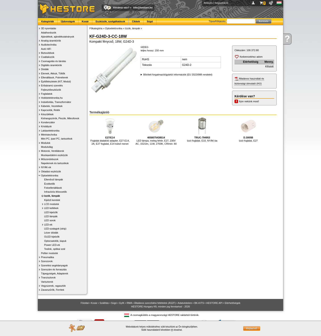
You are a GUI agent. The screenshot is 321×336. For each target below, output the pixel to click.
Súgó (150, 21)
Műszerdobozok (49, 159)
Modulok (45, 143)
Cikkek (136, 21)
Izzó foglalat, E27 (248, 129)
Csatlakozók (47, 57)
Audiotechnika (48, 44)
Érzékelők (49, 183)
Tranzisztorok (48, 277)
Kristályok (46, 126)
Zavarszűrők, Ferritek (52, 289)
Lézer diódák (51, 232)
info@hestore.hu (142, 7)
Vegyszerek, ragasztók (53, 285)
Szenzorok (47, 261)
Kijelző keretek (52, 200)
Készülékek (47, 114)
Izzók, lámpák (52, 195)
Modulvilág (47, 147)
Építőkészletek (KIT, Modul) (56, 81)
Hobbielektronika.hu (52, 97)
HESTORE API (214, 303)
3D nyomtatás (48, 28)
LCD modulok (51, 204)
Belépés (208, 3)
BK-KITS (199, 303)
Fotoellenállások (53, 187)
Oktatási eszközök (51, 171)
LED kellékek (51, 208)
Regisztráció (221, 3)
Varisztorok (47, 281)
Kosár (85, 21)
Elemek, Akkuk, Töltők (53, 73)
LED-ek (48, 224)
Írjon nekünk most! (249, 101)
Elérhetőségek (232, 303)
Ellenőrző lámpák (53, 179)
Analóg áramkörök (51, 40)
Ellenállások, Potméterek (54, 77)
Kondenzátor (48, 122)
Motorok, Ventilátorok (52, 151)
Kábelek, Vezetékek (52, 106)
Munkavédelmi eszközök (54, 155)
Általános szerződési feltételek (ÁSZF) (155, 303)
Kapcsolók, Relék (50, 110)
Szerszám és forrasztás (54, 269)
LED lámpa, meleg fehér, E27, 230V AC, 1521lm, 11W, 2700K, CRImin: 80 (156, 131)
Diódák (45, 69)
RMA (129, 303)
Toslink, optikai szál (54, 249)
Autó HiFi (46, 49)
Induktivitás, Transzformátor (56, 102)
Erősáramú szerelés (52, 85)
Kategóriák (47, 21)
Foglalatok (46, 93)
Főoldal (85, 303)
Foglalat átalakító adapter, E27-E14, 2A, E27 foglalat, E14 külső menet (110, 131)
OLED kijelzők (52, 236)
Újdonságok (68, 21)
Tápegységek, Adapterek (54, 273)
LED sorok (50, 220)
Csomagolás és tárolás (53, 61)
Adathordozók (48, 32)
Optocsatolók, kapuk (55, 241)
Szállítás (104, 303)
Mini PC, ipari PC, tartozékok (56, 138)
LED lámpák (51, 216)
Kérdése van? (121, 7)
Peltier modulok (49, 253)
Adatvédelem (185, 303)
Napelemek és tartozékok (55, 163)
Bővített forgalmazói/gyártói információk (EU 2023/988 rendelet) (177, 74)
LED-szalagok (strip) (55, 228)
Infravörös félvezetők (55, 191)
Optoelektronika (49, 175)
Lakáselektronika (50, 130)
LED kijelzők (51, 212)
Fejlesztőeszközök (51, 89)
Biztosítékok (47, 53)
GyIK (121, 303)
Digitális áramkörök (51, 65)
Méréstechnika (49, 134)
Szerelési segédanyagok (54, 265)
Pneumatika (47, 257)
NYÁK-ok (46, 167)
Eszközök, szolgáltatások (110, 21)
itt (172, 330)
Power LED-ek (52, 245)
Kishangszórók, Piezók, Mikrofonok (60, 118)
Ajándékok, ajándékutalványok (57, 36)
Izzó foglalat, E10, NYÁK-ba (202, 129)
